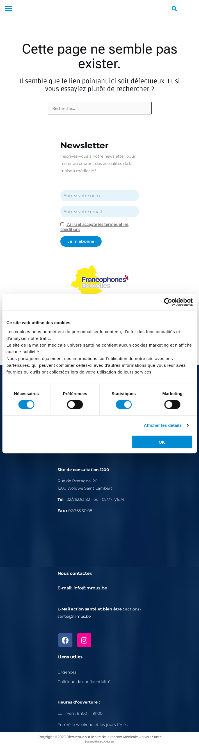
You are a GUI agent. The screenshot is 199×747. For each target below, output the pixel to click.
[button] (8, 9)
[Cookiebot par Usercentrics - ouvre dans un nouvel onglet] (168, 302)
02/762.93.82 (79, 499)
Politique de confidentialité (84, 681)
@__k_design (106, 741)
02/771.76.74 (113, 499)
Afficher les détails (163, 425)
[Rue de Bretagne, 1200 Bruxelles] (100, 545)
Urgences (67, 672)
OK (162, 441)
